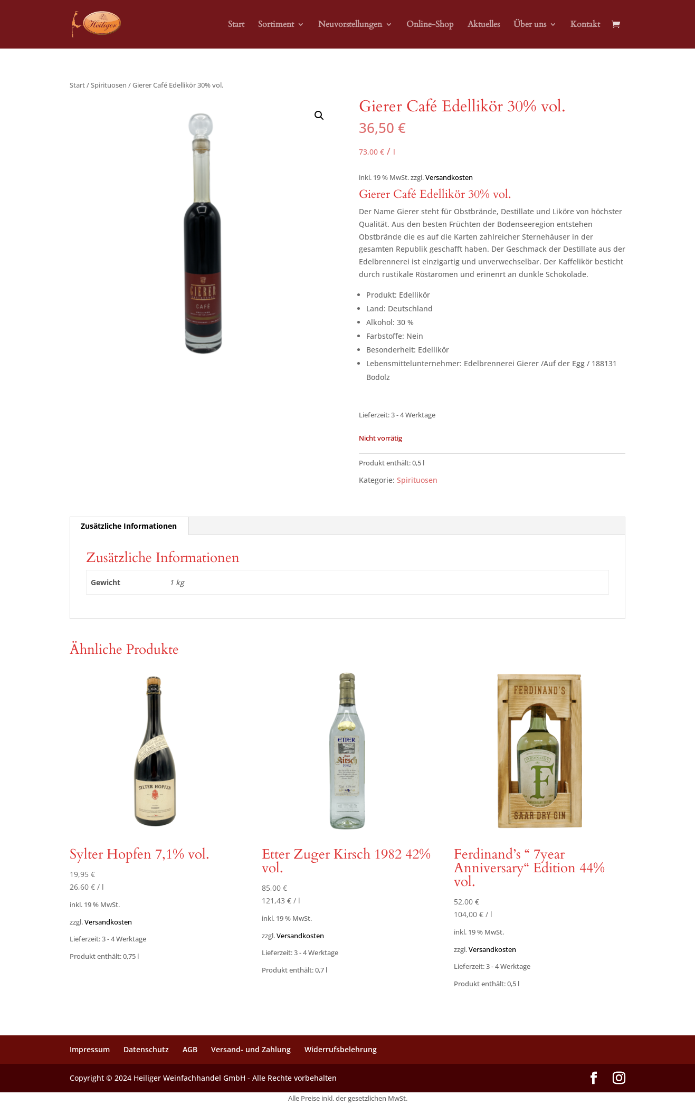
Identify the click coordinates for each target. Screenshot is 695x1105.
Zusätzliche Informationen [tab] (129, 526)
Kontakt (585, 25)
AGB (190, 1049)
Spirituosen (109, 85)
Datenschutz (146, 1049)
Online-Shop (430, 25)
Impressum (90, 1049)
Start (236, 25)
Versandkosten (449, 177)
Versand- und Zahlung (251, 1049)
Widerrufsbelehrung (340, 1049)
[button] (319, 115)
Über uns (529, 25)
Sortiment (276, 25)
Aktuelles (484, 25)
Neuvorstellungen (350, 25)
